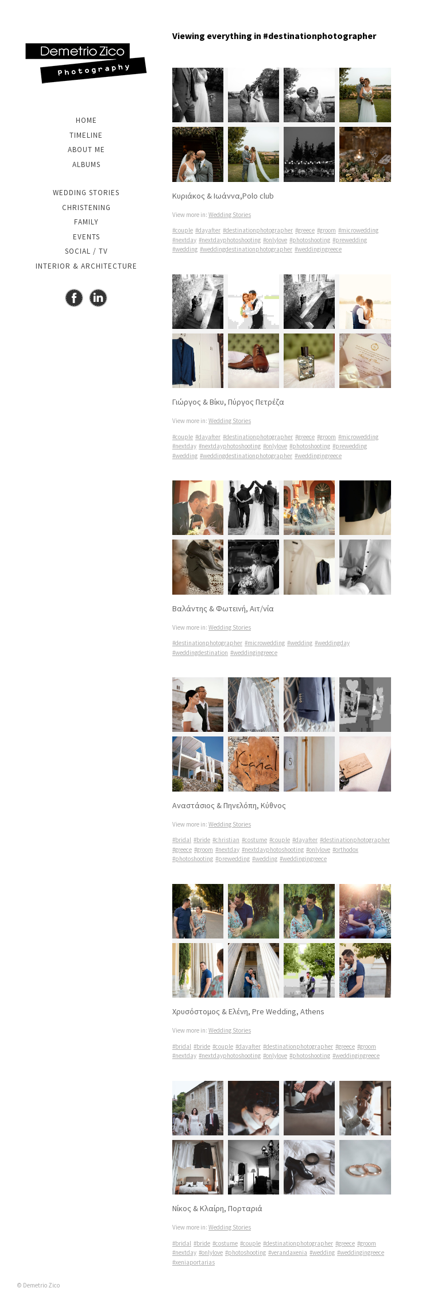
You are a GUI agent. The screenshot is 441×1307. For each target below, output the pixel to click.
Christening (86, 207)
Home (86, 120)
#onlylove (275, 240)
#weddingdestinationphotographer (246, 249)
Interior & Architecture (86, 266)
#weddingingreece (318, 249)
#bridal (181, 840)
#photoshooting (309, 240)
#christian (225, 840)
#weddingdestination (200, 653)
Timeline (86, 135)
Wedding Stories (86, 192)
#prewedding (349, 240)
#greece (305, 230)
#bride (202, 840)
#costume (254, 840)
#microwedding (358, 230)
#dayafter (207, 230)
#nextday (184, 240)
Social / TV (86, 251)
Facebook (74, 298)
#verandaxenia (287, 1252)
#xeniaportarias (193, 1262)
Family (86, 222)
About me (86, 149)
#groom (326, 230)
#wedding (185, 249)
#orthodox (345, 850)
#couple (182, 230)
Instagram (98, 298)
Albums (86, 164)
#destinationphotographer (258, 230)
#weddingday (332, 643)
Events (86, 237)
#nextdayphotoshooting (230, 240)
